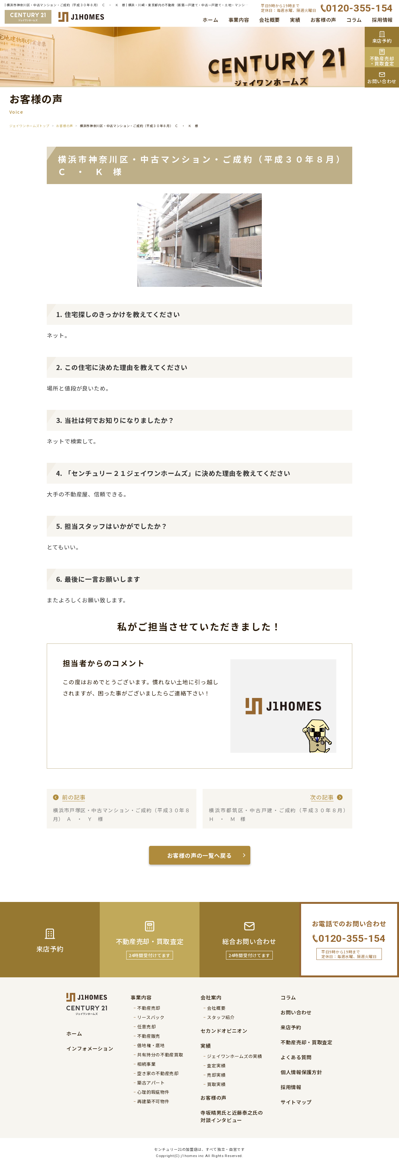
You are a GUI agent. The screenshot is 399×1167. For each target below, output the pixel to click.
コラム (354, 19)
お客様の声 (323, 19)
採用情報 (382, 19)
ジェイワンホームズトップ (29, 125)
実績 (295, 19)
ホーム (210, 19)
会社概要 (269, 19)
